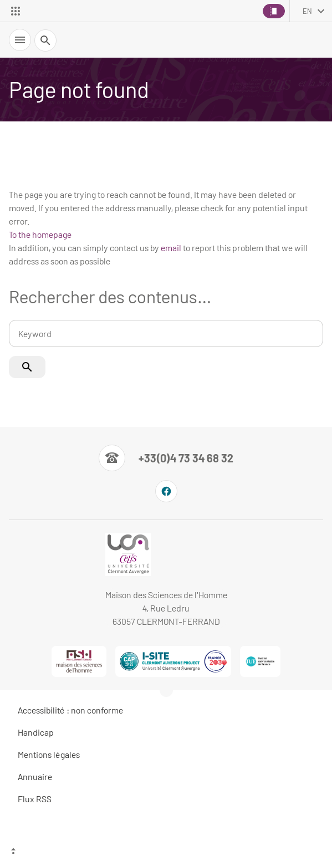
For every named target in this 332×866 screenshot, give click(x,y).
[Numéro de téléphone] (166, 458)
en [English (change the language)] (307, 11)
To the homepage (40, 234)
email (171, 247)
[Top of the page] (166, 852)
